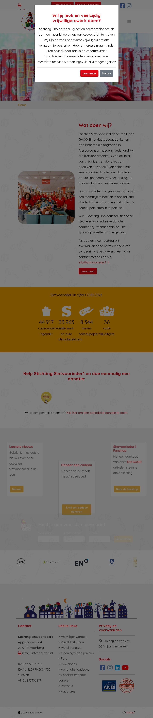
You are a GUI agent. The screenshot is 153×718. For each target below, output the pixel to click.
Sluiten (106, 73)
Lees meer (89, 73)
